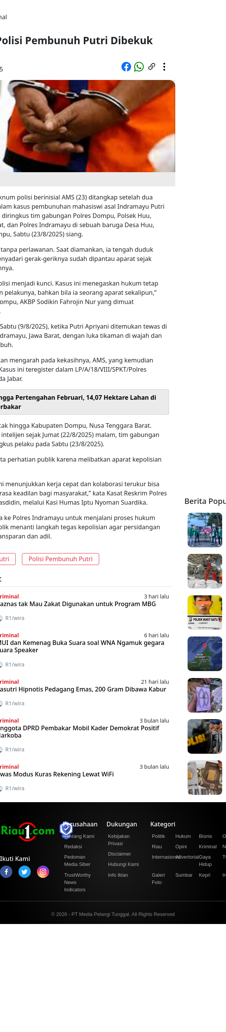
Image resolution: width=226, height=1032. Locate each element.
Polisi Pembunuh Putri (60, 559)
